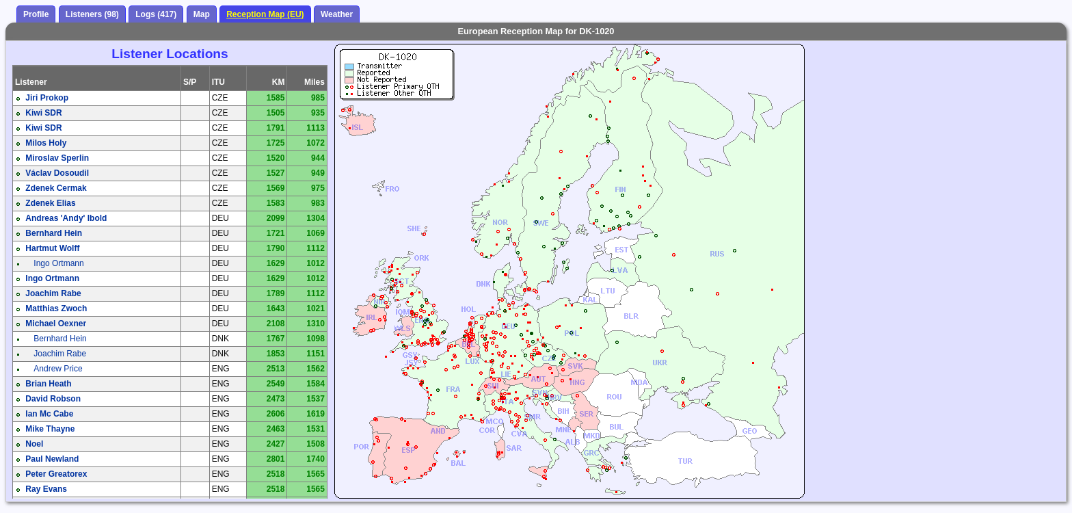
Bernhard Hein (53, 233)
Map (201, 14)
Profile (36, 14)
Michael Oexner (55, 323)
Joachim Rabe (53, 293)
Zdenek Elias (50, 203)
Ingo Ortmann (58, 263)
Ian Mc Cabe (49, 414)
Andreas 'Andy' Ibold (66, 218)
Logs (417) (155, 14)
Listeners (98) (92, 14)
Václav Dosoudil (57, 173)
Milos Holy (45, 143)
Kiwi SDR (43, 113)
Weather (337, 14)
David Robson (53, 399)
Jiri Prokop (46, 98)
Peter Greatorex (56, 474)
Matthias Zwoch (56, 308)
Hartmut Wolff (52, 248)
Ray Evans (46, 489)
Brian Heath (48, 384)
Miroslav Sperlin (57, 158)
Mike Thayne (50, 429)
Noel (34, 444)
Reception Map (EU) (265, 14)
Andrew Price (58, 368)
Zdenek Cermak (55, 188)
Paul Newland (52, 459)
